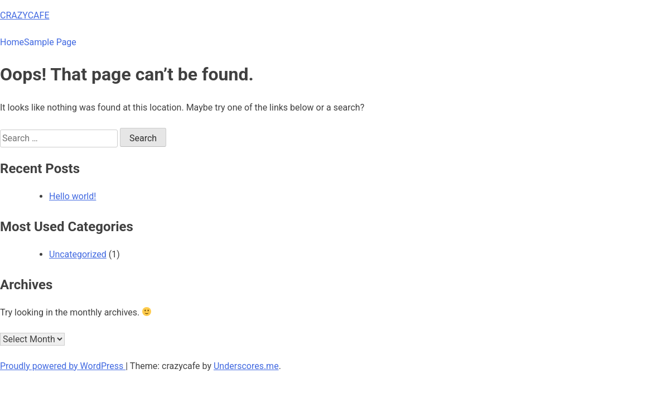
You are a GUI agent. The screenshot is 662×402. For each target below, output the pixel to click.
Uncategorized (78, 254)
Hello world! (72, 196)
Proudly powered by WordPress (62, 366)
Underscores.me (246, 366)
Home (12, 42)
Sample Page (50, 42)
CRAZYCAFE (24, 15)
